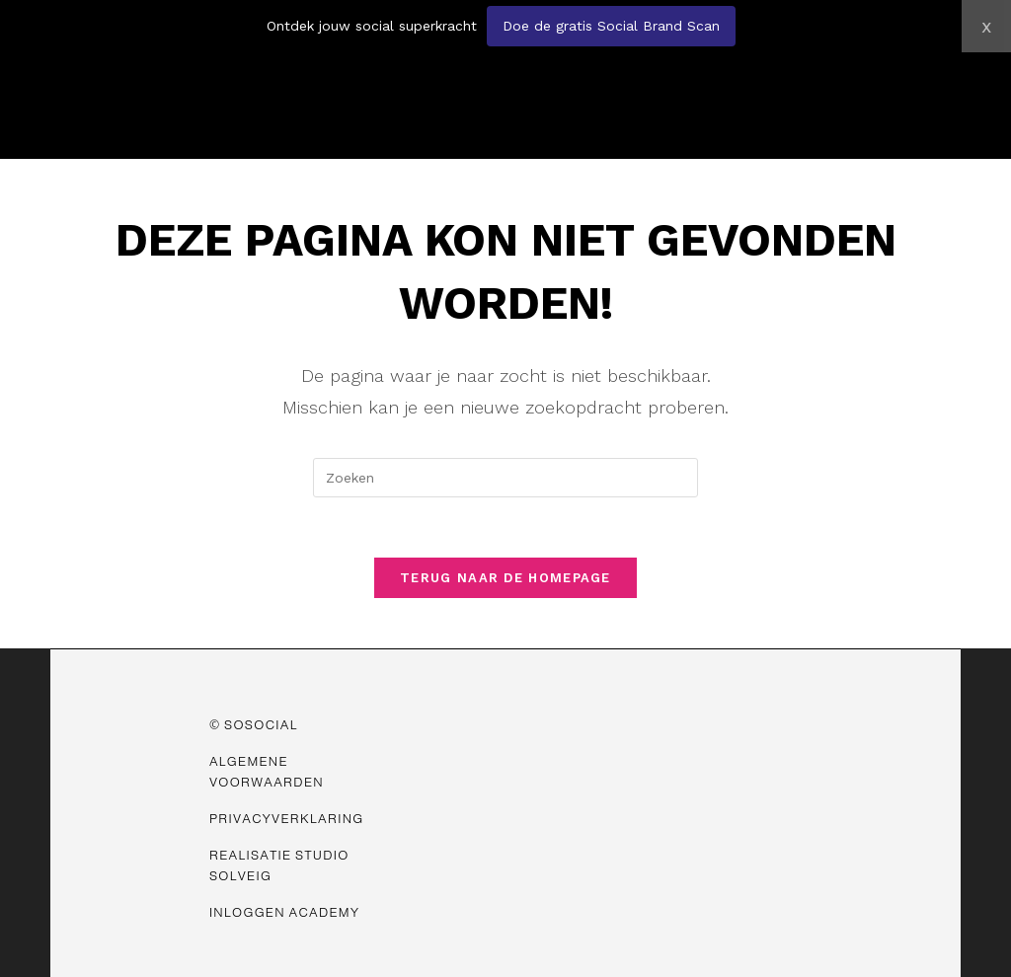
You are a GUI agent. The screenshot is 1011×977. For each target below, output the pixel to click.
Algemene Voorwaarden (266, 771)
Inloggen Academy (284, 912)
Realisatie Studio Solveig (279, 865)
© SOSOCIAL (253, 724)
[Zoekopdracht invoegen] (505, 477)
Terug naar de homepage (505, 577)
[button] (758, 67)
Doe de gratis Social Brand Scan (611, 26)
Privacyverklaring (286, 818)
